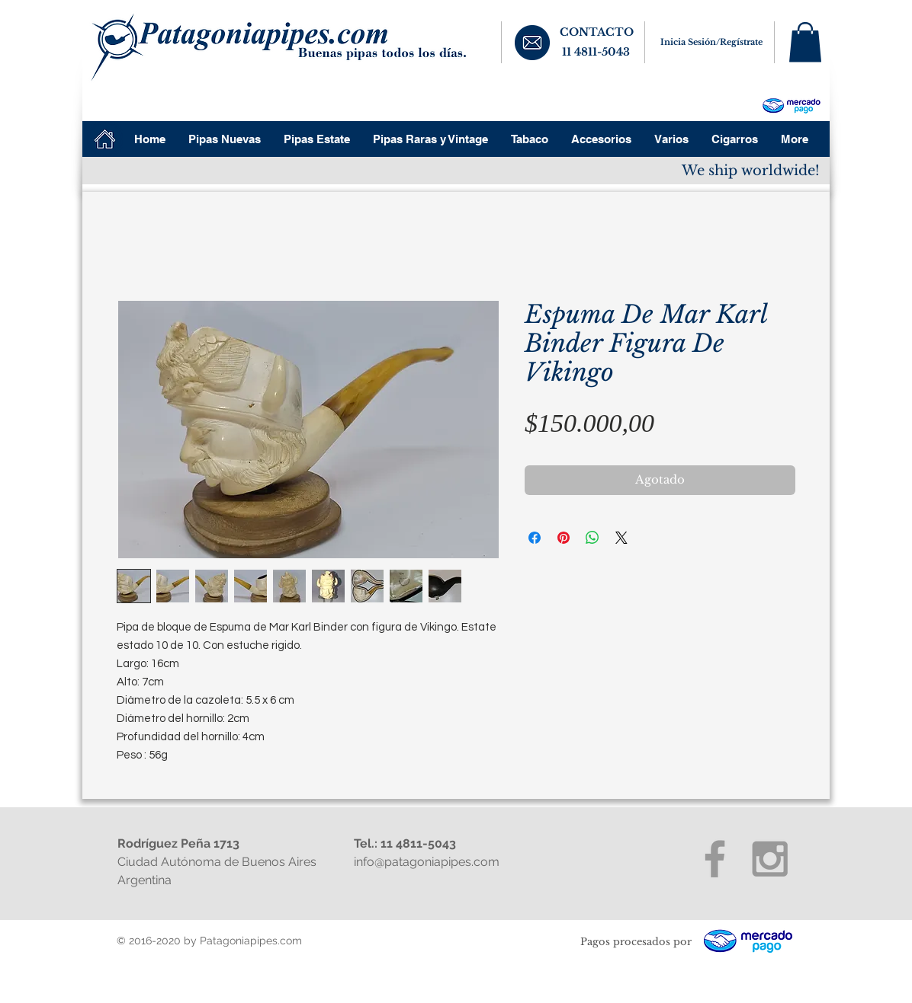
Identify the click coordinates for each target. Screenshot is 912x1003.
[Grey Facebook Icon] (715, 858)
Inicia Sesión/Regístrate (711, 42)
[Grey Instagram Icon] (770, 858)
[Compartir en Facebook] (534, 538)
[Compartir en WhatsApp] (592, 538)
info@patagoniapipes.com (426, 861)
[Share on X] (621, 538)
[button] (805, 42)
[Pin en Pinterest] (563, 538)
